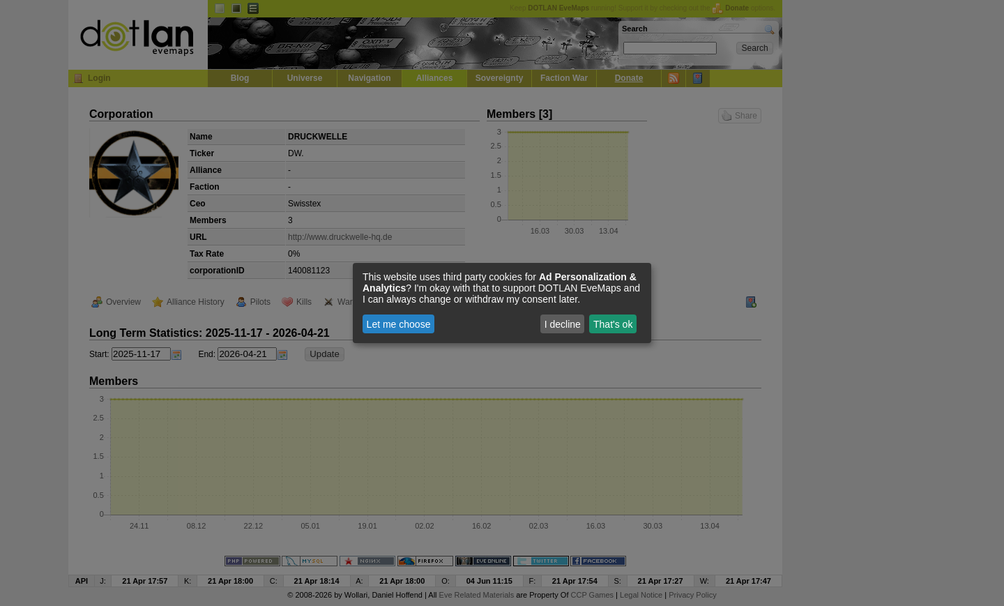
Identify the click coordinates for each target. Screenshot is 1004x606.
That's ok (612, 324)
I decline (563, 324)
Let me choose (399, 324)
